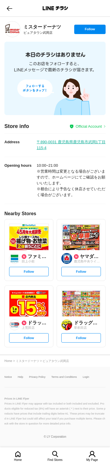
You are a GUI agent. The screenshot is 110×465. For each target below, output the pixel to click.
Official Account (89, 126)
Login (86, 377)
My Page (92, 459)
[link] (12, 29)
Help (20, 377)
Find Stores (55, 459)
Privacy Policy (37, 377)
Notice (8, 377)
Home (18, 459)
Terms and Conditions (64, 377)
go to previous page (9, 8)
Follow (89, 30)
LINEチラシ (55, 8)
